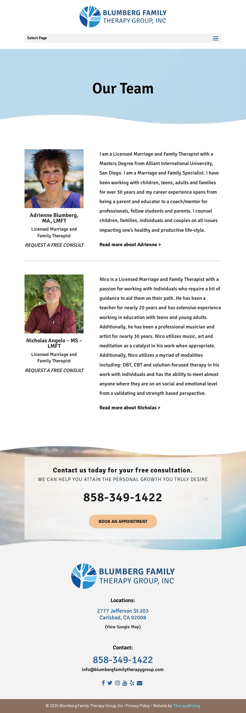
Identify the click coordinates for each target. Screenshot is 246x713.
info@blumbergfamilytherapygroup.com (123, 669)
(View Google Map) (123, 627)
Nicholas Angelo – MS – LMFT (54, 343)
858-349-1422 (122, 497)
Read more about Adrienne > (130, 244)
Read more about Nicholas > (129, 408)
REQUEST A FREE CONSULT (54, 245)
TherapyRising (186, 706)
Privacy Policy (138, 706)
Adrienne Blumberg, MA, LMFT (54, 218)
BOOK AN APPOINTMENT (123, 521)
